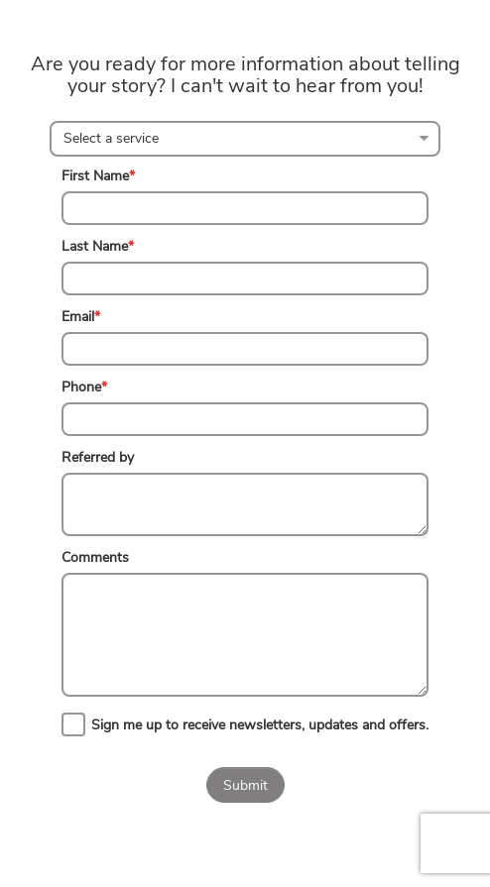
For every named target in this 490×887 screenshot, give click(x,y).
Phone (84, 387)
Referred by (97, 457)
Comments (95, 557)
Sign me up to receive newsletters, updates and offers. (260, 725)
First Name (98, 175)
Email (80, 316)
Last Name (97, 246)
